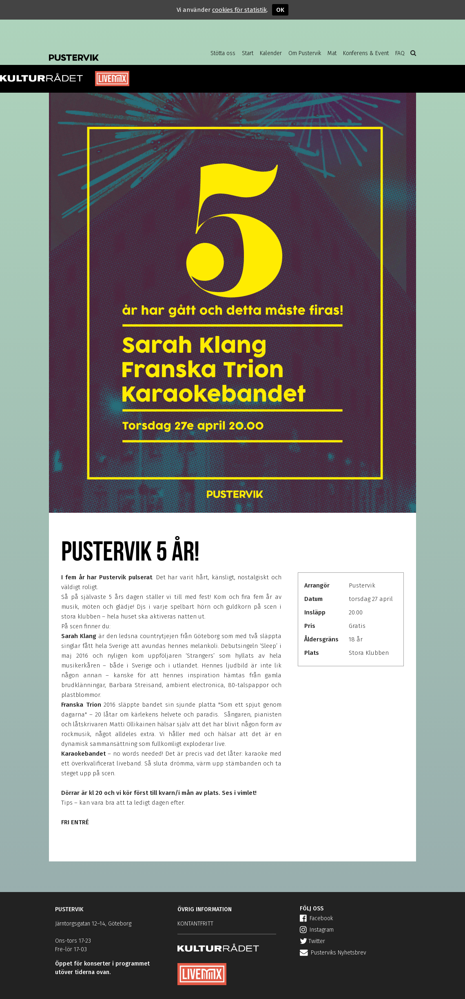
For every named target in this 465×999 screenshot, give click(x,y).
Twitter (312, 941)
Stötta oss (222, 53)
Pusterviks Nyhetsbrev (333, 952)
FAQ (400, 53)
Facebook (316, 918)
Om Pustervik (304, 53)
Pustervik (114, 51)
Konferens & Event (366, 53)
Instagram (317, 929)
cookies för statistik (239, 9)
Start (247, 53)
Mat (332, 53)
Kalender (271, 53)
